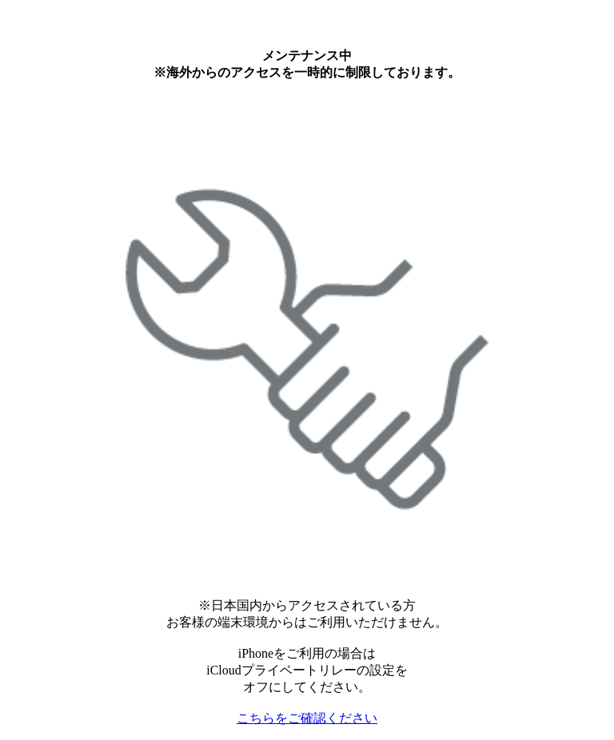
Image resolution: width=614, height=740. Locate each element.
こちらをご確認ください (307, 718)
